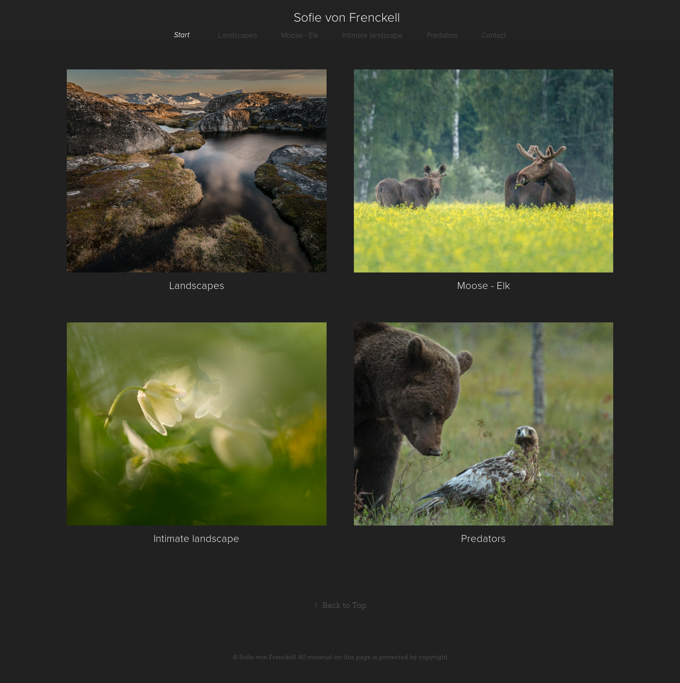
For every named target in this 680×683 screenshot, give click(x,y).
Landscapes (237, 35)
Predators (442, 35)
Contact (493, 35)
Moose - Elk (300, 35)
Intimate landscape (372, 35)
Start (182, 35)
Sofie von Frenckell (347, 17)
